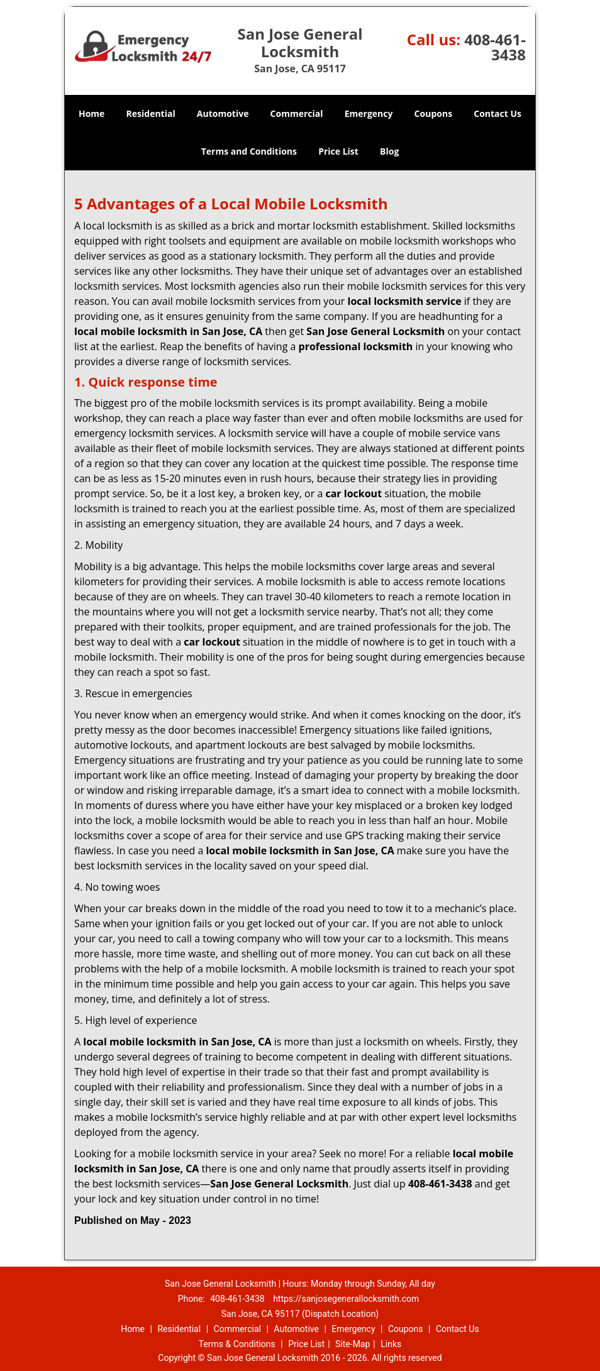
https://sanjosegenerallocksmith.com (346, 1299)
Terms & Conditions (237, 1344)
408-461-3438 (495, 47)
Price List (338, 151)
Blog (389, 151)
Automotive (223, 113)
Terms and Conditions (249, 151)
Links (391, 1344)
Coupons (433, 113)
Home (91, 113)
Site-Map (352, 1344)
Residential (150, 113)
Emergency (369, 113)
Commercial (296, 113)
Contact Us (497, 113)
